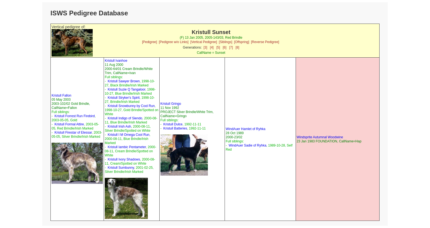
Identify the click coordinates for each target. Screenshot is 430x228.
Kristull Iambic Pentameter (127, 147)
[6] (224, 47)
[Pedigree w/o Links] (173, 42)
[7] (231, 47)
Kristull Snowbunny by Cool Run (131, 106)
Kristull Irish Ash (119, 126)
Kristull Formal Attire (69, 124)
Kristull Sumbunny (121, 168)
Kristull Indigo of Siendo (125, 118)
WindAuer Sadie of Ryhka (247, 145)
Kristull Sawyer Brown (124, 81)
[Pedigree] (149, 42)
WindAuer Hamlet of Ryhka (245, 129)
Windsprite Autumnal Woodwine (320, 137)
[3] (205, 47)
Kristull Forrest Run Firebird (75, 116)
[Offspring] (241, 42)
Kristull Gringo (170, 104)
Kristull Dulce (172, 124)
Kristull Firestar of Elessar (73, 132)
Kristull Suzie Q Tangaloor (126, 89)
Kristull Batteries (175, 128)
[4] (212, 47)
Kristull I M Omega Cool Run (128, 135)
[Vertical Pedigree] (203, 42)
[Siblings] (225, 42)
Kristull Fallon (61, 95)
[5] (218, 47)
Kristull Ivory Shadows (124, 159)
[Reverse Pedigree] (265, 42)
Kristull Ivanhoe (116, 61)
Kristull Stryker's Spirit (124, 98)
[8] (237, 47)
